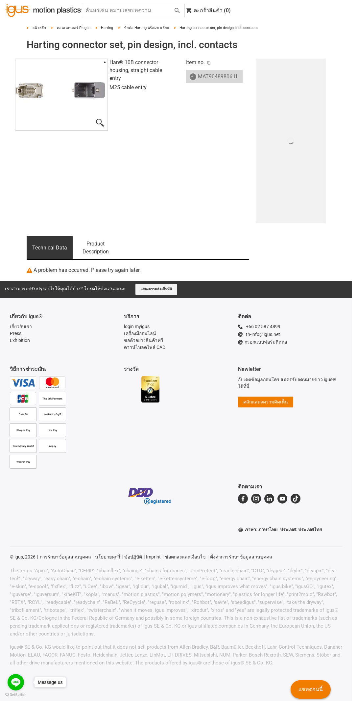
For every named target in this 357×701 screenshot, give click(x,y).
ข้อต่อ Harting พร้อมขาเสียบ (146, 28)
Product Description (96, 248)
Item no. (195, 62)
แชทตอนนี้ (310, 689)
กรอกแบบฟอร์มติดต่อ (262, 342)
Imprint (153, 556)
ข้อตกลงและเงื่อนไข (185, 556)
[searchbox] (128, 10)
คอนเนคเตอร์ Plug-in (73, 28)
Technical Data (49, 248)
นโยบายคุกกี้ (107, 556)
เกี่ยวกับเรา (21, 326)
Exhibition (20, 340)
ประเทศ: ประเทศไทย (301, 529)
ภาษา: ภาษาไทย (257, 529)
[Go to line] (16, 682)
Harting (107, 28)
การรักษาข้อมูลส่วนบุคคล (65, 556)
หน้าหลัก (39, 28)
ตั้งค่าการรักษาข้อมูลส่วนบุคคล (241, 556)
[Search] (177, 10)
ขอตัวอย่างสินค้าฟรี (143, 340)
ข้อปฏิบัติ (133, 556)
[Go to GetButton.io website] (15, 694)
